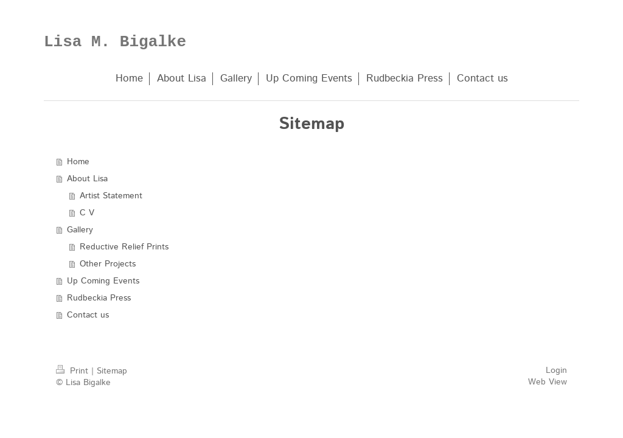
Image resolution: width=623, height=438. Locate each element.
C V (87, 213)
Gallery (80, 230)
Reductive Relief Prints (124, 247)
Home (78, 162)
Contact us (88, 315)
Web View (547, 382)
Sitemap (112, 371)
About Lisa (87, 179)
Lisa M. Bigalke (115, 42)
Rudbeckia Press (99, 298)
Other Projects (108, 264)
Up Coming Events (103, 281)
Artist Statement (111, 196)
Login (556, 370)
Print (73, 371)
